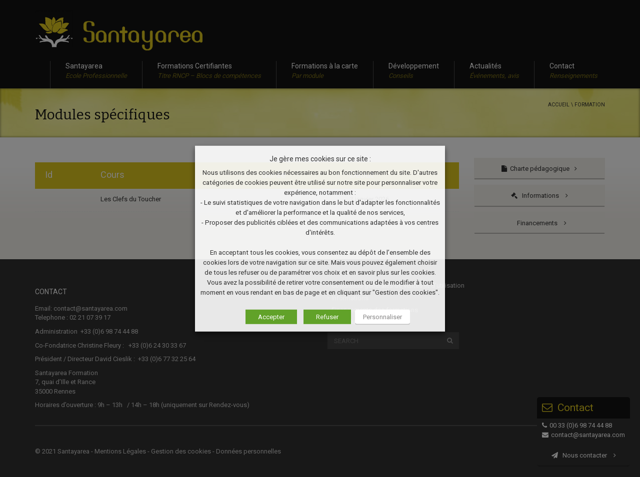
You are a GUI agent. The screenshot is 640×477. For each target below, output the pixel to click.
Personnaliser (382, 317)
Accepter (271, 317)
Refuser (327, 317)
